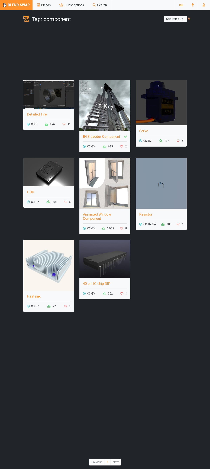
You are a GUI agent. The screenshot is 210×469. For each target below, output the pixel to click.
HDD (30, 192)
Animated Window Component (97, 216)
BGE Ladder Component (101, 136)
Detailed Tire (37, 114)
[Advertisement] (105, 52)
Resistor (145, 214)
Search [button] (100, 5)
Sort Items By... (176, 19)
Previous (96, 462)
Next (116, 462)
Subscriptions (71, 5)
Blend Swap (16, 5)
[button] (192, 5)
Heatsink (34, 296)
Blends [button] (44, 5)
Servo (143, 131)
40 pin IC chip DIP (96, 284)
